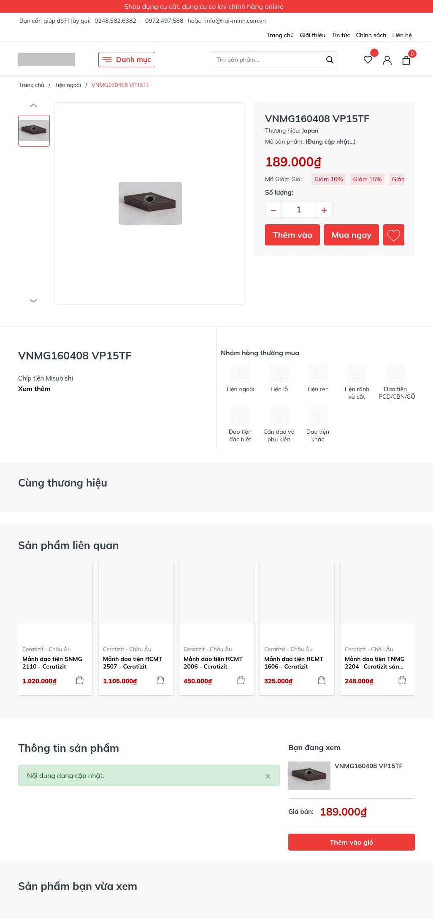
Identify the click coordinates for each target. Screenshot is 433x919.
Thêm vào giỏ (292, 237)
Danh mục (127, 59)
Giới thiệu (312, 35)
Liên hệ (402, 35)
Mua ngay (352, 234)
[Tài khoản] (387, 59)
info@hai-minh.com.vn (235, 20)
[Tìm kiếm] (330, 58)
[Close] (268, 775)
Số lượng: (279, 192)
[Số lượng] (299, 209)
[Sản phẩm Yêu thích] (368, 59)
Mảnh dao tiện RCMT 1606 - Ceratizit (293, 662)
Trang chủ (280, 35)
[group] (150, 204)
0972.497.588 (164, 20)
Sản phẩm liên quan (68, 545)
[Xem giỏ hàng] (406, 59)
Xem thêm (34, 388)
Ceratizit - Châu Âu (46, 649)
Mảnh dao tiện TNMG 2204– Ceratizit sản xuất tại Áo (375, 662)
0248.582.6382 (115, 20)
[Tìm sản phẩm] (273, 59)
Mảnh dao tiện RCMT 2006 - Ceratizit (213, 662)
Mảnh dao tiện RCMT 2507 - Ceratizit (132, 662)
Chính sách (371, 35)
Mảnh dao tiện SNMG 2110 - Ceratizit (52, 662)
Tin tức (340, 35)
